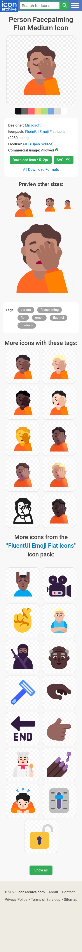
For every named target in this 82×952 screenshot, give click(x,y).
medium (27, 325)
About (53, 892)
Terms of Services (45, 899)
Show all (40, 870)
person (26, 310)
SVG (63, 160)
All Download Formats (41, 169)
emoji (39, 318)
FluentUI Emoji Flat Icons (45, 131)
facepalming (49, 310)
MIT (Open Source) (38, 144)
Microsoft (33, 125)
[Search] (64, 5)
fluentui (58, 318)
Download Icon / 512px (31, 160)
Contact (68, 892)
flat (23, 318)
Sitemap (70, 899)
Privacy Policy (16, 899)
